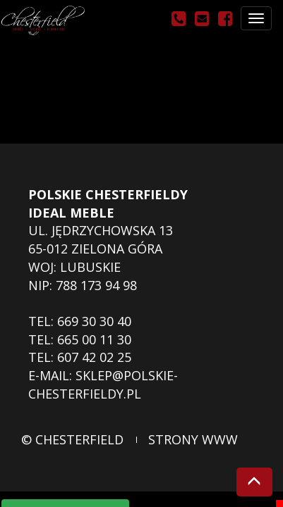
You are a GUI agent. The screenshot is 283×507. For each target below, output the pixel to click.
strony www (193, 439)
